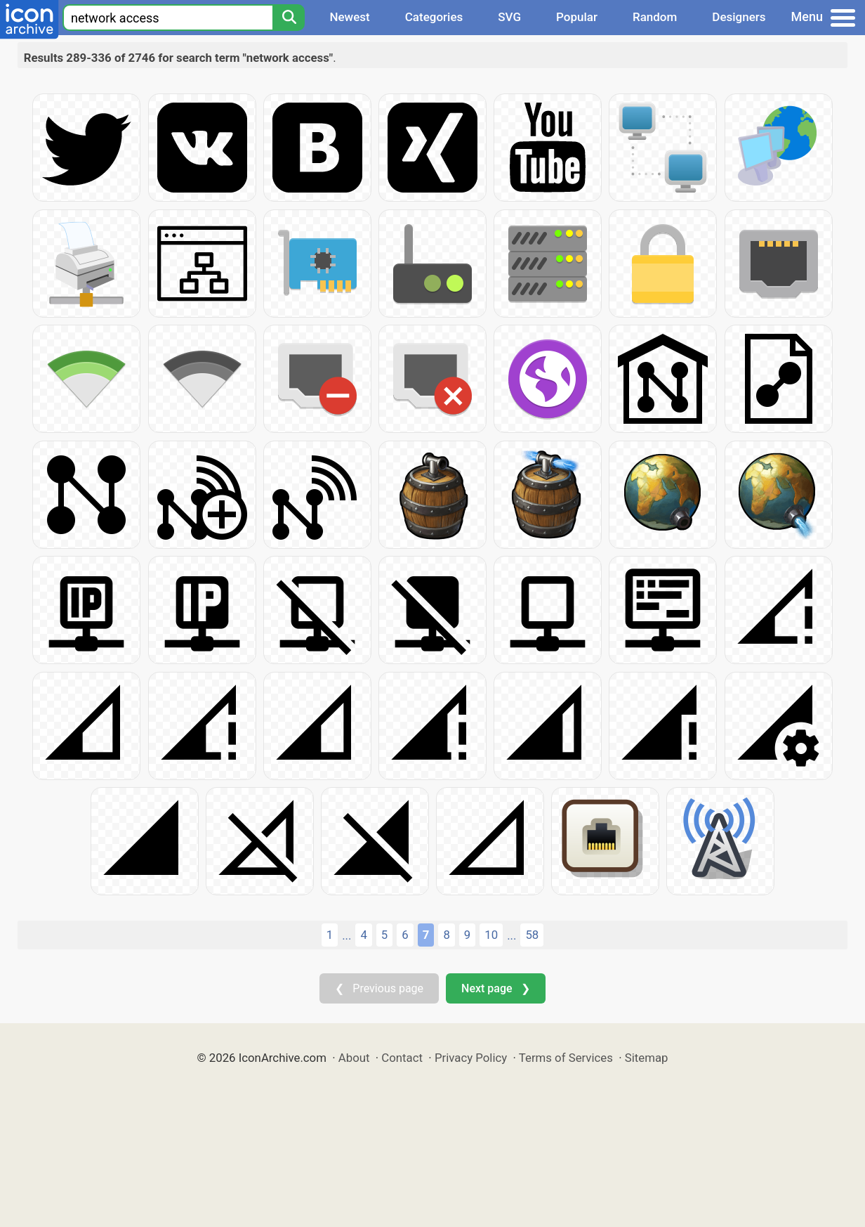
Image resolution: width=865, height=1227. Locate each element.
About (354, 1058)
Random (655, 17)
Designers (738, 17)
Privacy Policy (471, 1058)
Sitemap (646, 1058)
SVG (509, 17)
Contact (402, 1058)
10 (491, 935)
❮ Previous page (379, 988)
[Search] (288, 17)
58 (532, 935)
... (346, 935)
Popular (576, 17)
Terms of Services (566, 1058)
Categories (434, 17)
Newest (349, 17)
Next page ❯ (495, 988)
